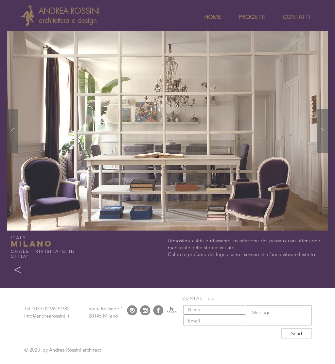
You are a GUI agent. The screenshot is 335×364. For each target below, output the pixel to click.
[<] (17, 270)
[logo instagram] (145, 310)
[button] (167, 131)
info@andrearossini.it (46, 316)
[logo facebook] (158, 310)
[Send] (296, 333)
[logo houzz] (171, 310)
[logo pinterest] (132, 310)
